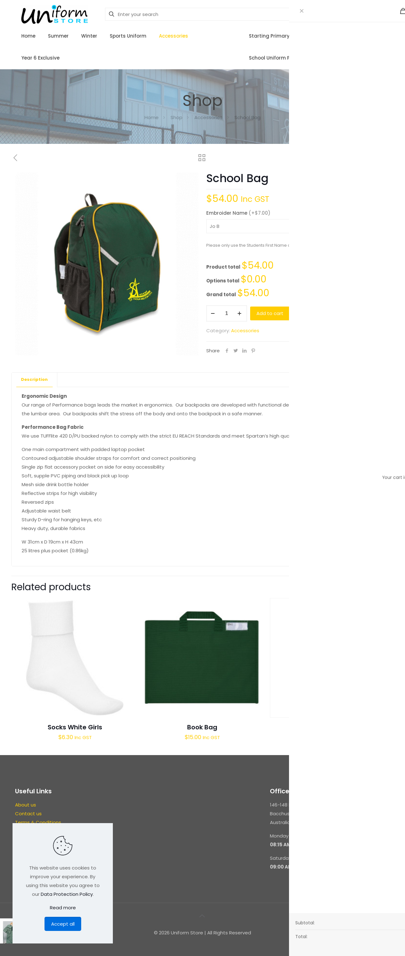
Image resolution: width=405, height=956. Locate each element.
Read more (63, 907)
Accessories (208, 117)
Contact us (28, 813)
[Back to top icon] (202, 915)
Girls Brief (329, 727)
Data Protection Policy (67, 894)
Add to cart (269, 313)
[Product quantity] (226, 313)
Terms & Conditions (38, 822)
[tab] (34, 380)
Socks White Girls (75, 727)
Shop (176, 117)
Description (34, 379)
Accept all (63, 924)
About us (25, 804)
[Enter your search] (222, 14)
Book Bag (202, 727)
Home (152, 117)
